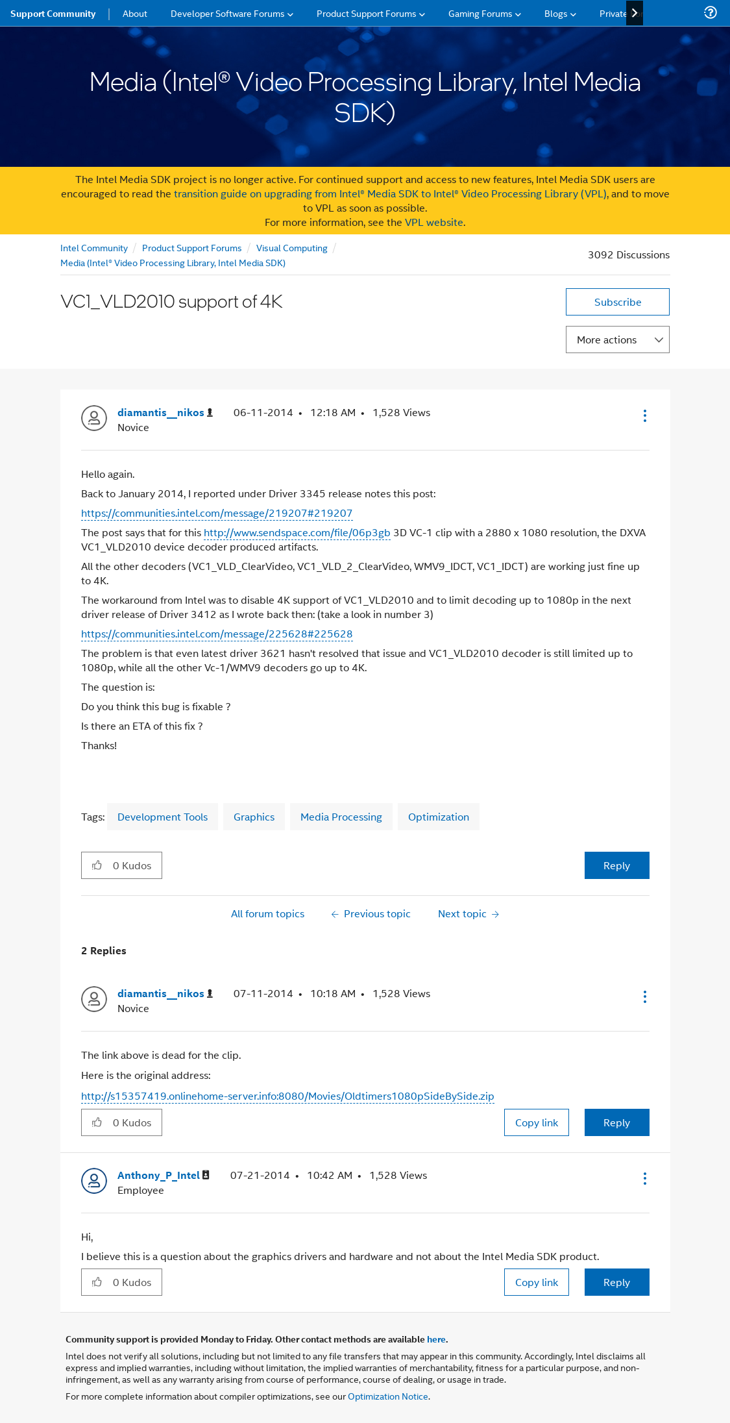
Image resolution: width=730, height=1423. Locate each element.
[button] (643, 415)
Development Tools (162, 816)
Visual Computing (292, 247)
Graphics (254, 816)
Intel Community (94, 247)
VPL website (434, 221)
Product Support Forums (192, 247)
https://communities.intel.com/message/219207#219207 (217, 512)
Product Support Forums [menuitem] (367, 12)
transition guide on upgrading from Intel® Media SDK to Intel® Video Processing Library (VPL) (390, 193)
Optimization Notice (388, 1395)
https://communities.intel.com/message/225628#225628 (217, 633)
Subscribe (618, 301)
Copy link (536, 1122)
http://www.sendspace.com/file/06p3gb (297, 532)
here (436, 1338)
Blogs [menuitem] (556, 12)
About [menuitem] (135, 12)
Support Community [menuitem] (52, 13)
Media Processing (341, 816)
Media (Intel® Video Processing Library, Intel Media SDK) (173, 262)
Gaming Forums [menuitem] (480, 12)
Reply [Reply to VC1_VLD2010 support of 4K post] (616, 865)
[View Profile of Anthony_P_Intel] (163, 1175)
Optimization (438, 816)
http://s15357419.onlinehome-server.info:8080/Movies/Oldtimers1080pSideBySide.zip (287, 1095)
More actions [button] (607, 339)
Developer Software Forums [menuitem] (228, 12)
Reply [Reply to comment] (616, 1122)
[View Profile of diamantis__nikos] (165, 412)
